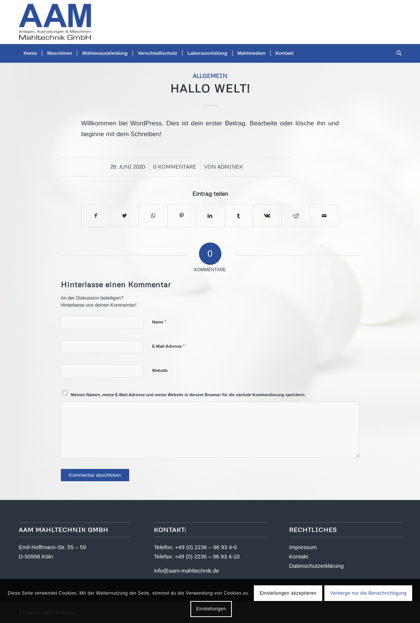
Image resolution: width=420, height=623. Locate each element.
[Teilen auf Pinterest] (182, 216)
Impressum (303, 547)
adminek (230, 166)
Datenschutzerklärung (316, 566)
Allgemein (210, 75)
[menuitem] (30, 53)
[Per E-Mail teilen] (324, 216)
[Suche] (396, 53)
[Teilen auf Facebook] (96, 216)
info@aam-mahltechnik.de (186, 570)
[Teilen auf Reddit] (296, 216)
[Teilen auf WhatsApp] (153, 216)
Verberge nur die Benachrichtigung (368, 593)
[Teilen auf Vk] (267, 216)
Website (160, 370)
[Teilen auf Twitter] (125, 216)
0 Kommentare (174, 166)
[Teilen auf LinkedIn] (210, 216)
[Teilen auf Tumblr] (239, 216)
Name (159, 322)
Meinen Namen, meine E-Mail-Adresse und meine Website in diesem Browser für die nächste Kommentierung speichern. (188, 394)
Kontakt (298, 556)
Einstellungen (211, 608)
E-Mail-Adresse (168, 346)
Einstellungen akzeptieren (288, 593)
